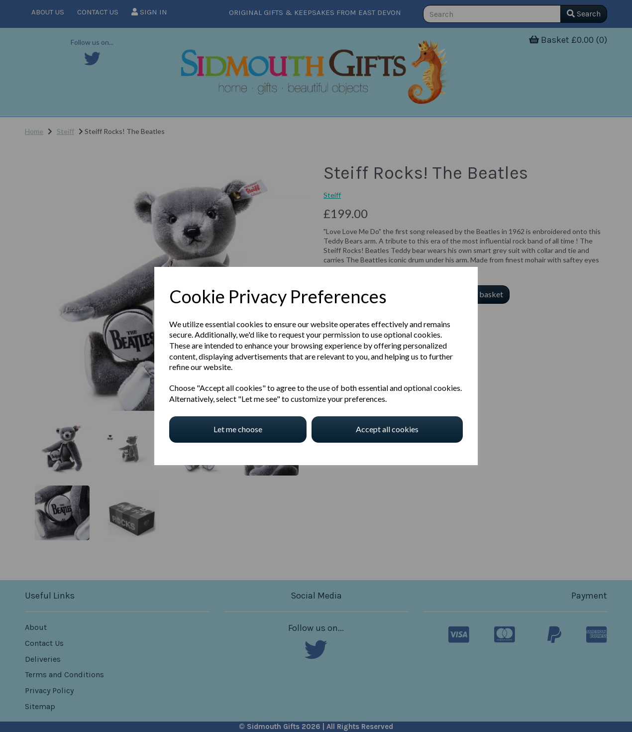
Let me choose (237, 429)
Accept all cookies (387, 429)
